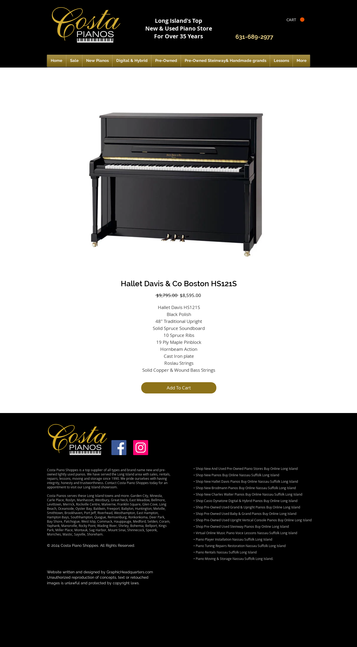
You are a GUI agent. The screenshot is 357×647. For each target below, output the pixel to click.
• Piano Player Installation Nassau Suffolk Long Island (233, 539)
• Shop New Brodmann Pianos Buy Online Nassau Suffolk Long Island (245, 488)
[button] (295, 19)
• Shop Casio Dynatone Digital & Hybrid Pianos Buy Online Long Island (245, 501)
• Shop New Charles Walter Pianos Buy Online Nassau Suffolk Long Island (248, 494)
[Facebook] (118, 447)
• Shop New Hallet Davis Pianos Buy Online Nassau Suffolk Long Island (246, 481)
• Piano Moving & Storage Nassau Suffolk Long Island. (233, 558)
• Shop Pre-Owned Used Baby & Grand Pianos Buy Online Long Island (245, 513)
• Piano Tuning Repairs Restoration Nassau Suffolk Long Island (240, 546)
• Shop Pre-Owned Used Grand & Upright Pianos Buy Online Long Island (247, 507)
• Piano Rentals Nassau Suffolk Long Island (225, 552)
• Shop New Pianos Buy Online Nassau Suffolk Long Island (236, 475)
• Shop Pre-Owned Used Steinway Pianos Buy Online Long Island (241, 526)
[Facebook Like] (296, 37)
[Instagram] (140, 447)
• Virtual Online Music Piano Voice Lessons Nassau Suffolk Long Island (245, 533)
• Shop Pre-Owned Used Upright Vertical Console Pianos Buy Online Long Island (253, 520)
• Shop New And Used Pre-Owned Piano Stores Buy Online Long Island (246, 468)
